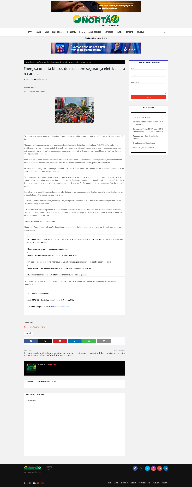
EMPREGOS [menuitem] (109, 32)
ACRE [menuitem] (47, 32)
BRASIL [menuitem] (38, 32)
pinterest (142, 483)
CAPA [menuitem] (30, 32)
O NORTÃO (29, 79)
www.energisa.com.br (60, 306)
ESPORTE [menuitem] (129, 32)
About (116, 483)
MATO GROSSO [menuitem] (58, 32)
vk (149, 483)
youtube (165, 483)
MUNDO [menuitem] (120, 32)
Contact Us (124, 483)
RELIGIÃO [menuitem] (140, 32)
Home (109, 483)
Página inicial (30, 62)
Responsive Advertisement (34, 92)
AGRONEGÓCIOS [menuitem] (95, 32)
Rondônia (39, 62)
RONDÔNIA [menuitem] (71, 32)
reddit (133, 483)
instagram (156, 483)
